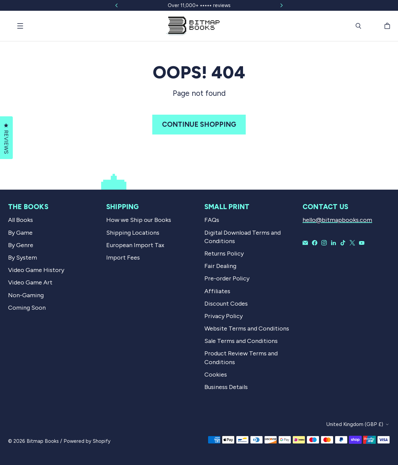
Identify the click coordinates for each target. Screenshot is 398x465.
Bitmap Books (43, 441)
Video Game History (36, 270)
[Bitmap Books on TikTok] (343, 242)
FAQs (211, 220)
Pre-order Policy (226, 278)
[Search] (358, 25)
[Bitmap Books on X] (352, 242)
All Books (20, 220)
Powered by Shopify (87, 441)
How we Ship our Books (138, 220)
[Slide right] (281, 5)
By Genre (20, 245)
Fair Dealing (220, 266)
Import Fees (123, 257)
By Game (20, 232)
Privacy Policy (223, 316)
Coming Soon (27, 307)
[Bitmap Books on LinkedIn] (333, 242)
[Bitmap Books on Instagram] (324, 242)
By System (22, 257)
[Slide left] (116, 5)
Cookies (215, 374)
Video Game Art (30, 282)
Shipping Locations (132, 232)
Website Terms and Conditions (246, 328)
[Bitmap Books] (193, 26)
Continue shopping (199, 124)
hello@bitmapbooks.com (337, 220)
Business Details (226, 387)
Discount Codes (226, 303)
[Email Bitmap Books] (305, 242)
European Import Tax (135, 245)
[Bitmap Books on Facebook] (314, 242)
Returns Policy (224, 253)
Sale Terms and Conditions (241, 341)
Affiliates (217, 291)
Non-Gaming (26, 295)
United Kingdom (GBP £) (354, 424)
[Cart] (388, 25)
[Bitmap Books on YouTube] (361, 242)
